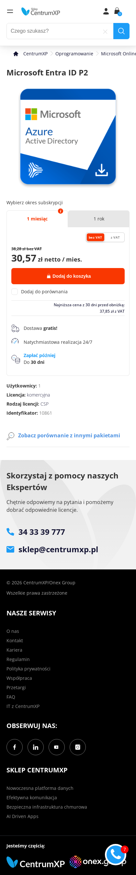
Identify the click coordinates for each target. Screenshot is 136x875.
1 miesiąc (37, 219)
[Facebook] (14, 747)
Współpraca (19, 678)
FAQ (10, 697)
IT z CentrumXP (23, 706)
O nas (12, 631)
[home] (40, 11)
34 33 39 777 (35, 531)
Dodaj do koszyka (69, 276)
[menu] (10, 11)
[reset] (105, 31)
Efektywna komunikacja (31, 797)
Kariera (14, 650)
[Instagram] (78, 747)
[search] (121, 31)
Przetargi (16, 687)
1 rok (99, 219)
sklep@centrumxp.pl (52, 549)
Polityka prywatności (28, 669)
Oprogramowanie (74, 53)
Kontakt (14, 640)
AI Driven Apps (22, 816)
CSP (44, 404)
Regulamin (18, 659)
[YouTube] (57, 747)
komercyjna (38, 395)
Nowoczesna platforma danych (40, 788)
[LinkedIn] (36, 747)
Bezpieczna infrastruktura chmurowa (46, 807)
